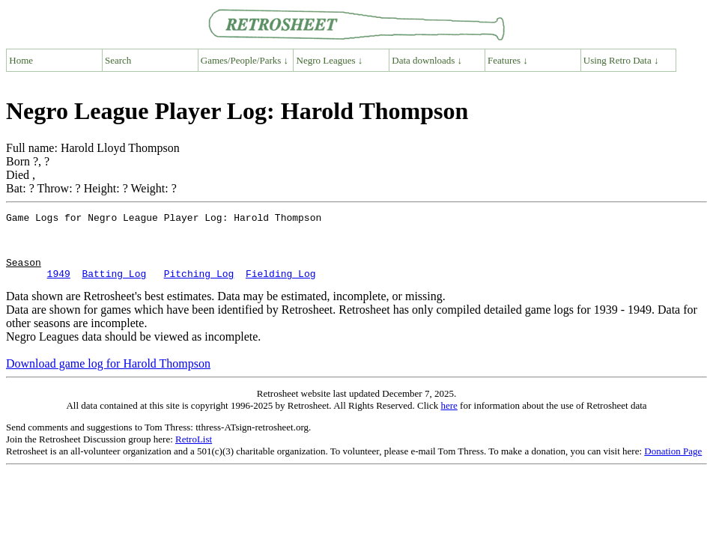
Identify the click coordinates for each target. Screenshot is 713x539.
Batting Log (114, 286)
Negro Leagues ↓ (330, 60)
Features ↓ (508, 60)
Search (118, 60)
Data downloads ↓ (427, 60)
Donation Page (673, 464)
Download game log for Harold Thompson (108, 377)
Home (21, 60)
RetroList (193, 452)
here (448, 418)
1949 (58, 286)
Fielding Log (281, 286)
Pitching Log (199, 286)
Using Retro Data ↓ (621, 60)
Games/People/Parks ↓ (244, 60)
